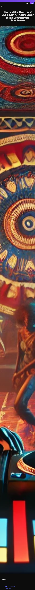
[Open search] (1, 6)
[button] (3, 6)
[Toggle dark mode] (33, 6)
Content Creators (9, 6)
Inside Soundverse (21, 6)
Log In (27, 3)
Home (4, 6)
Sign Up (32, 3)
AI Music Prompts (15, 6)
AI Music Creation (28, 6)
